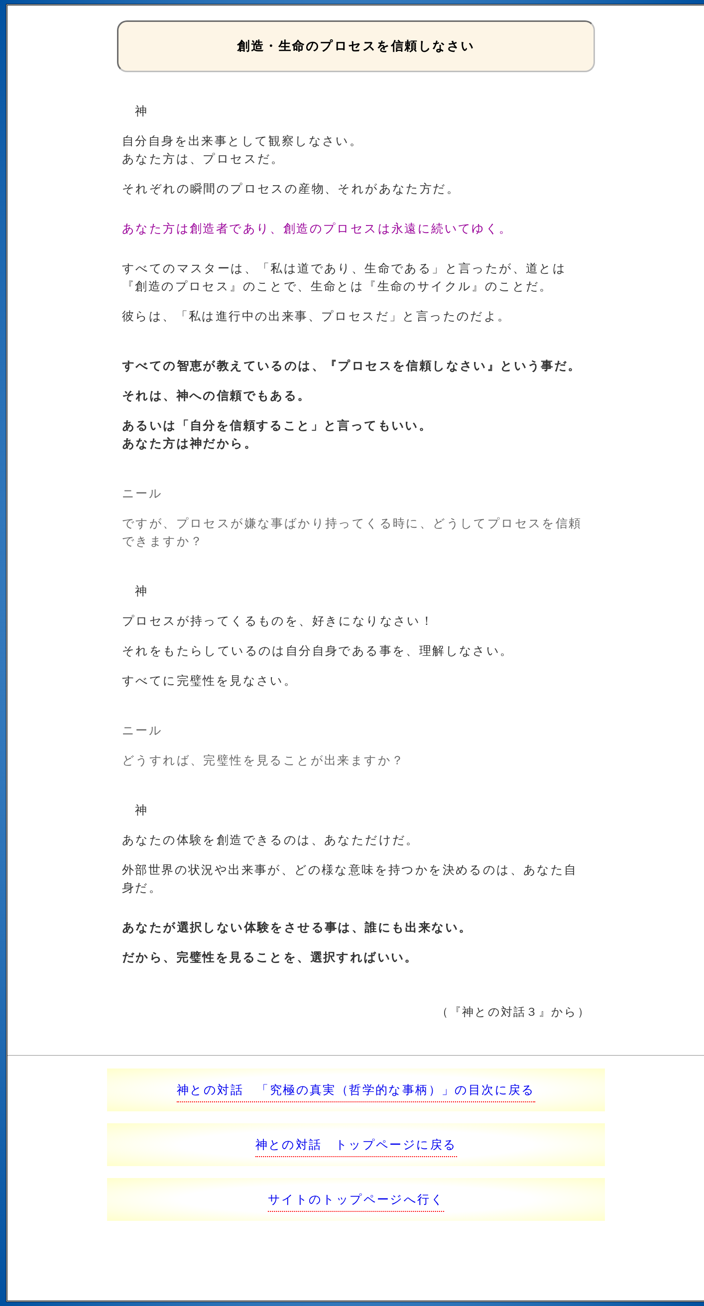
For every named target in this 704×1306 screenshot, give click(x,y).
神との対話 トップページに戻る (356, 1144)
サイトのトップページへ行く (356, 1199)
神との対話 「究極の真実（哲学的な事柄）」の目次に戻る (356, 1089)
